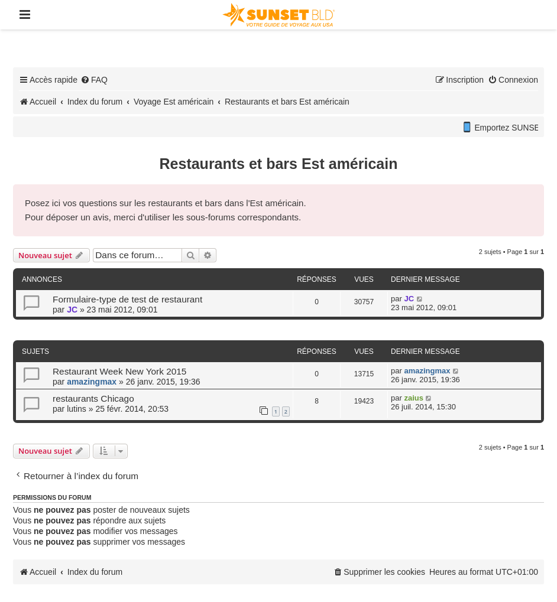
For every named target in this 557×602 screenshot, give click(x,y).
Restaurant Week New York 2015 (119, 371)
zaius (413, 397)
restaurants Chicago (93, 398)
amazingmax (91, 381)
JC (72, 309)
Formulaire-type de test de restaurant (127, 299)
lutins (76, 409)
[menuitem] (94, 79)
